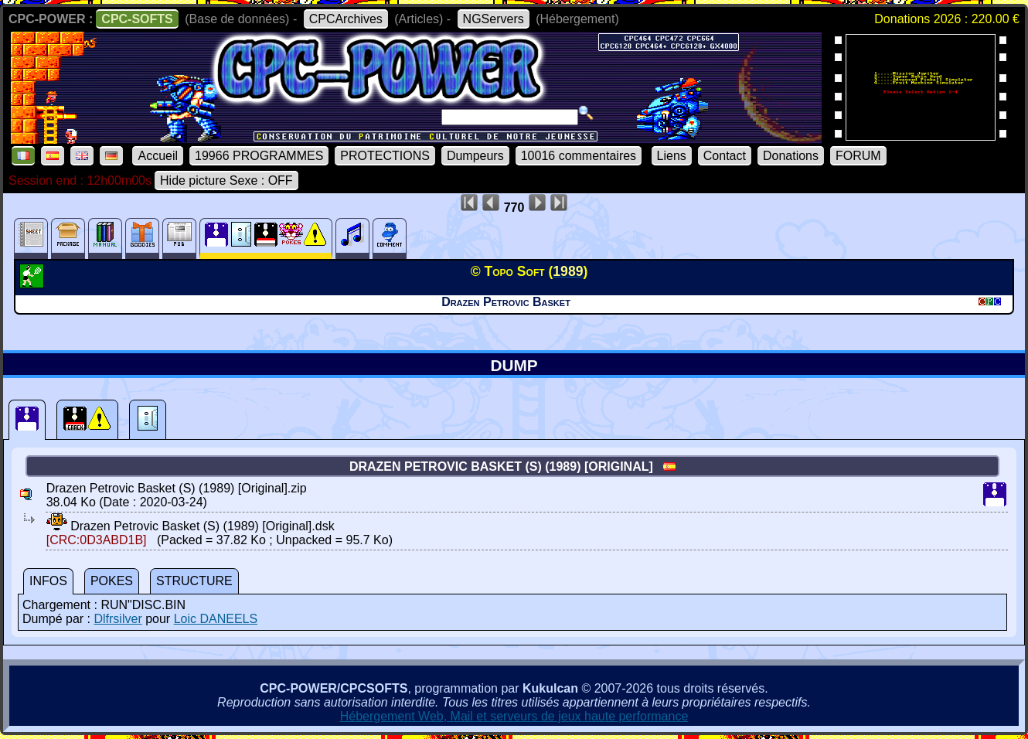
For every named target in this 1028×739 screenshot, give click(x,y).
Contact (724, 155)
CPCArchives (346, 19)
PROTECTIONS (385, 155)
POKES (111, 580)
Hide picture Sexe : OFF (226, 180)
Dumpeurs (475, 155)
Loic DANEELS (216, 618)
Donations (791, 155)
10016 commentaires (578, 155)
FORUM (858, 155)
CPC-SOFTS (136, 19)
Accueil (158, 155)
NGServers (493, 19)
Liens (671, 155)
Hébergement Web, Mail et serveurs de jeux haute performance (514, 716)
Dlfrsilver (117, 618)
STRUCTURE (194, 580)
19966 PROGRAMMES (259, 155)
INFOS (48, 580)
